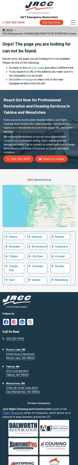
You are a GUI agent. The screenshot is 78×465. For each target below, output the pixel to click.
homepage (27, 79)
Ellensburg (61, 279)
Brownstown (39, 246)
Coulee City (13, 268)
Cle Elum (37, 256)
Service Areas (39, 179)
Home (7, 30)
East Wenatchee (16, 281)
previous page (35, 67)
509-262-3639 (18, 159)
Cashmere (61, 246)
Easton (36, 279)
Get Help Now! (51, 22)
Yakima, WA (13, 366)
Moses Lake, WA (16, 349)
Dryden (59, 266)
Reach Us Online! (51, 159)
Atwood (37, 236)
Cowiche (37, 266)
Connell (60, 256)
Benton (59, 236)
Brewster (14, 246)
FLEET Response (12, 412)
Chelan (13, 256)
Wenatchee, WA (15, 383)
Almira (13, 236)
